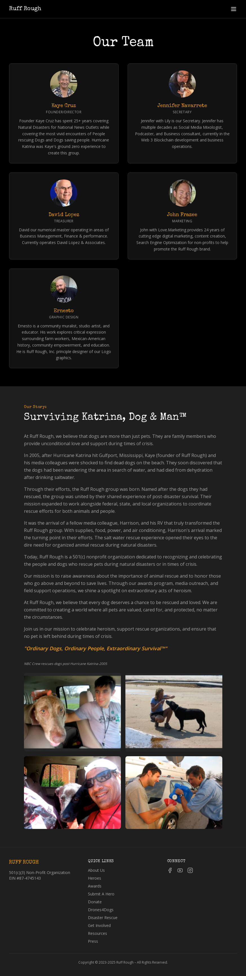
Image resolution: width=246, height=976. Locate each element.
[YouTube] (180, 870)
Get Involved (99, 925)
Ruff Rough (25, 9)
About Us (96, 870)
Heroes (94, 878)
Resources (97, 933)
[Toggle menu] (233, 9)
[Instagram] (190, 870)
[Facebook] (170, 870)
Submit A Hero (101, 894)
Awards (94, 886)
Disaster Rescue (103, 917)
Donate (95, 901)
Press (93, 941)
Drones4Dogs (101, 909)
